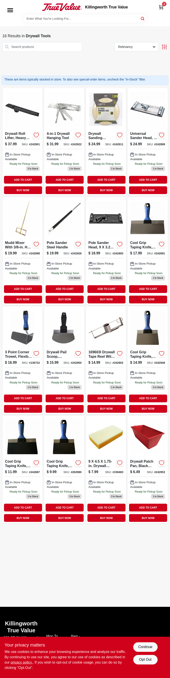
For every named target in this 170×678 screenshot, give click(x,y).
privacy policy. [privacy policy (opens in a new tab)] (22, 662)
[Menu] (10, 10)
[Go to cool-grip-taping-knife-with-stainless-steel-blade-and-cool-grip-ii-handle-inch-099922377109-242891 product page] (148, 251)
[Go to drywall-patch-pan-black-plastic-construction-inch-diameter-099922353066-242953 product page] (148, 470)
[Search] (143, 18)
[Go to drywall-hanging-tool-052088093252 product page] (64, 142)
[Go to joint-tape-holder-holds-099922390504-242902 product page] (106, 360)
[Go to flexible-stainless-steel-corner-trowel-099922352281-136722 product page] (22, 360)
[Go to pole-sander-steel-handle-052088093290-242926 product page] (64, 251)
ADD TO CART (23, 179)
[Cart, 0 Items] (161, 7)
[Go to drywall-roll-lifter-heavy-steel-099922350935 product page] (22, 142)
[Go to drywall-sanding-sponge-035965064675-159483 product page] (106, 470)
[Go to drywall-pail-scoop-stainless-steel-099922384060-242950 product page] (64, 360)
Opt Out (145, 659)
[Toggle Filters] (164, 46)
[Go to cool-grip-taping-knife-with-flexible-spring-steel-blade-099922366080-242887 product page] (22, 470)
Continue (145, 647)
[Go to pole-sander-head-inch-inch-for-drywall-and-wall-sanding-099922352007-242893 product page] (106, 251)
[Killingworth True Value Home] (62, 7)
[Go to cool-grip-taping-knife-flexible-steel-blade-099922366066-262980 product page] (64, 470)
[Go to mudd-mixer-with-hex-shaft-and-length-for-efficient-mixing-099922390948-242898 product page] (22, 251)
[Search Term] (85, 18)
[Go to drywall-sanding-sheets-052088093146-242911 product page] (106, 142)
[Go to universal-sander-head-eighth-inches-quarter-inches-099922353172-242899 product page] (148, 142)
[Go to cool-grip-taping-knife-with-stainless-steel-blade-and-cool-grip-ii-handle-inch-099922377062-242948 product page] (148, 360)
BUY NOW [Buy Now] (23, 190)
